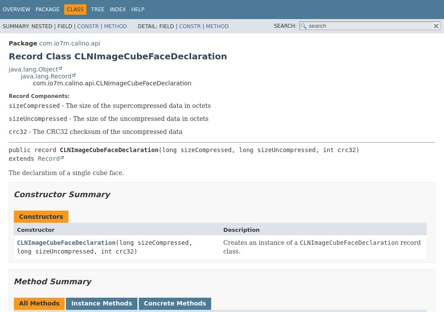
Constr (88, 26)
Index (118, 9)
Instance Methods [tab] (101, 303)
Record (49, 158)
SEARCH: (285, 26)
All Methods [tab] (39, 303)
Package (47, 9)
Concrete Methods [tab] (175, 303)
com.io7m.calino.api (69, 43)
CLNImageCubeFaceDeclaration (66, 242)
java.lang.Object (33, 69)
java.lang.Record (46, 76)
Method (115, 26)
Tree (97, 9)
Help (138, 9)
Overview (16, 9)
